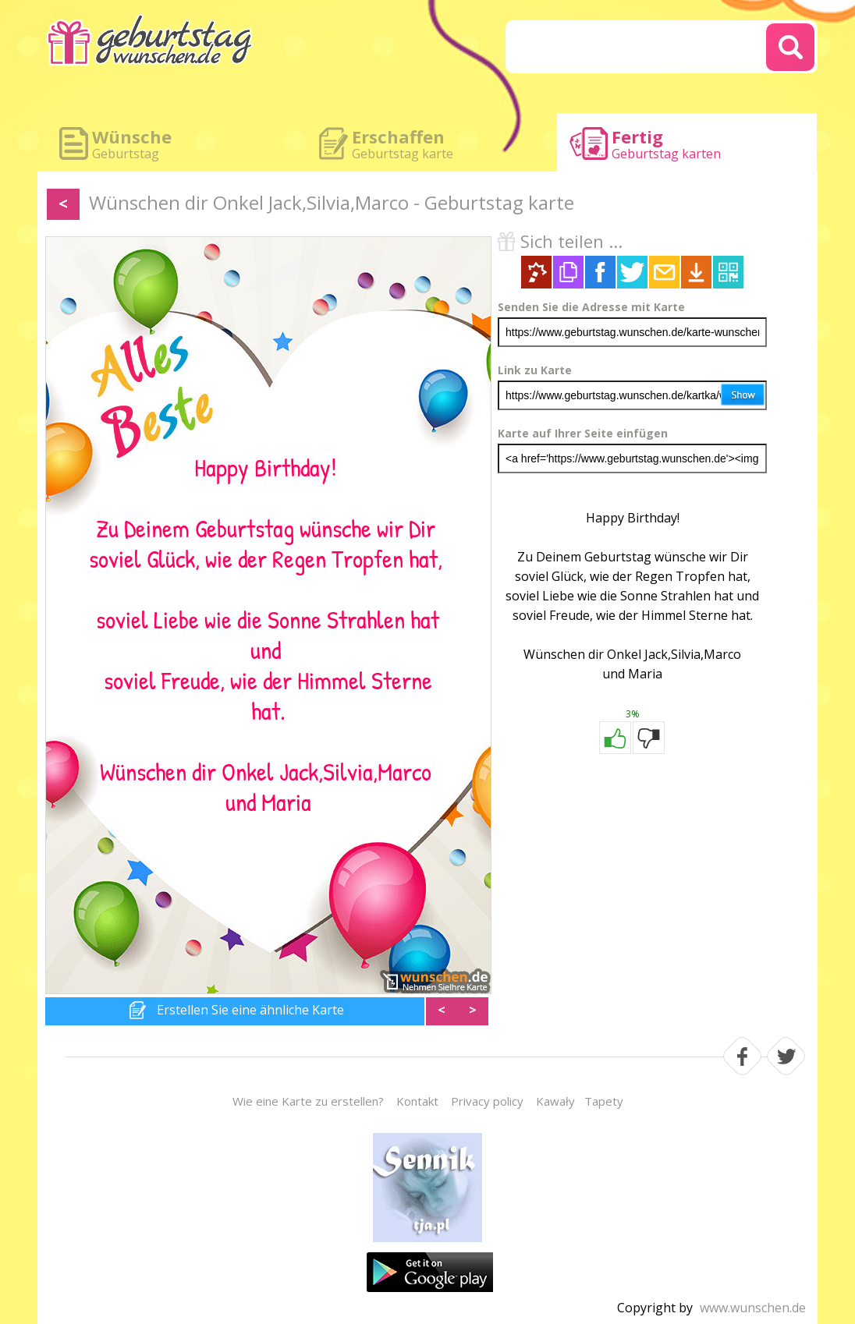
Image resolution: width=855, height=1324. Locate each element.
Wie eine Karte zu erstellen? (308, 1101)
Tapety (603, 1101)
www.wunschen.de (753, 1307)
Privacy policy (487, 1101)
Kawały (555, 1101)
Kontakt (417, 1101)
